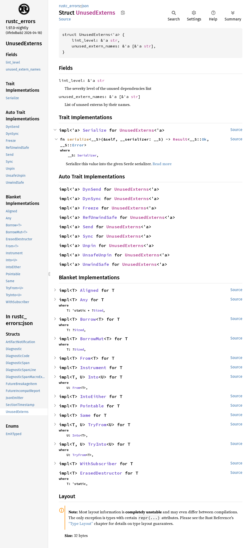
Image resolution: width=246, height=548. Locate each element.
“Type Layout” (80, 523)
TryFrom (97, 424)
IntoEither (93, 396)
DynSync (92, 198)
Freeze (90, 208)
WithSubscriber (98, 463)
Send (88, 226)
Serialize (94, 130)
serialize (78, 139)
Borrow (88, 319)
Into (93, 377)
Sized (98, 310)
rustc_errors (69, 6)
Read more (162, 163)
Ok (204, 139)
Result (180, 139)
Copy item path (123, 12)
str (113, 40)
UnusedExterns (137, 130)
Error (78, 145)
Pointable (92, 406)
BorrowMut (92, 338)
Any (84, 299)
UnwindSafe (96, 264)
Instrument (93, 367)
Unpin (89, 245)
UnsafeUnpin (97, 255)
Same (85, 415)
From (85, 358)
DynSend (92, 189)
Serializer (87, 155)
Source (65, 19)
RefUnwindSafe (100, 217)
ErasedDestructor (101, 473)
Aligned (89, 290)
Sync (88, 236)
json (85, 6)
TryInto (97, 444)
